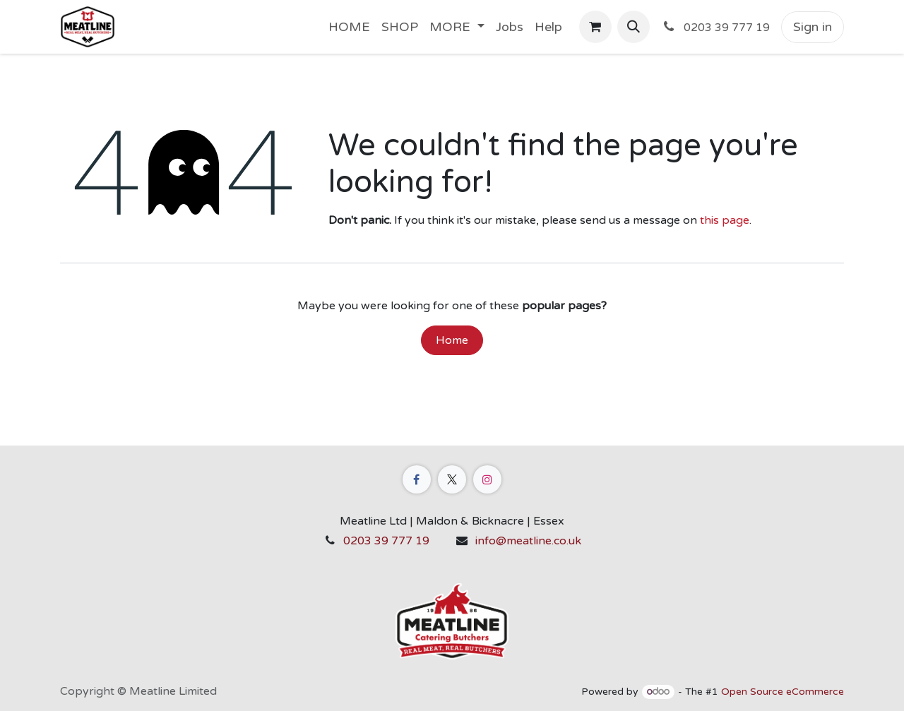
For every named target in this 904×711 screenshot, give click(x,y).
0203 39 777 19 (386, 541)
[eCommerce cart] (595, 27)
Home (452, 340)
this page (724, 220)
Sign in (812, 27)
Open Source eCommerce (782, 692)
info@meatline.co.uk (528, 541)
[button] (633, 27)
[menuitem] (349, 27)
